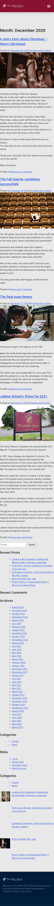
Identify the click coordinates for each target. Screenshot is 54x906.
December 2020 (19, 686)
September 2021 (20, 660)
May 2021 (16, 673)
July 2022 (16, 634)
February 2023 (19, 614)
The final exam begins (16, 285)
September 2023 (20, 605)
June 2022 (17, 637)
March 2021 (17, 679)
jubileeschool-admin (41, 38)
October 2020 (18, 692)
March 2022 (17, 647)
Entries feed (17, 750)
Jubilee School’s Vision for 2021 (23, 384)
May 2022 (16, 640)
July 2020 (16, 702)
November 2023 (19, 598)
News (12, 159)
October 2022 (18, 624)
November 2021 (19, 657)
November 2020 (19, 689)
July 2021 (16, 666)
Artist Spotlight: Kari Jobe (24, 566)
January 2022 (18, 653)
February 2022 (19, 650)
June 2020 (17, 705)
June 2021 (17, 670)
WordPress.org (19, 756)
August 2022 (18, 631)
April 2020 (17, 712)
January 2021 (18, 683)
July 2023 (16, 611)
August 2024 (18, 595)
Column (15, 729)
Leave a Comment (23, 159)
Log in (15, 746)
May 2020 (16, 708)
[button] (48, 6)
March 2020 (17, 715)
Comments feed (19, 753)
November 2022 (19, 621)
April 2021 (17, 676)
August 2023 (18, 608)
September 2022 (20, 627)
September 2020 (20, 696)
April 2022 (17, 644)
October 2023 (18, 601)
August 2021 (18, 663)
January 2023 (18, 618)
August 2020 (18, 699)
